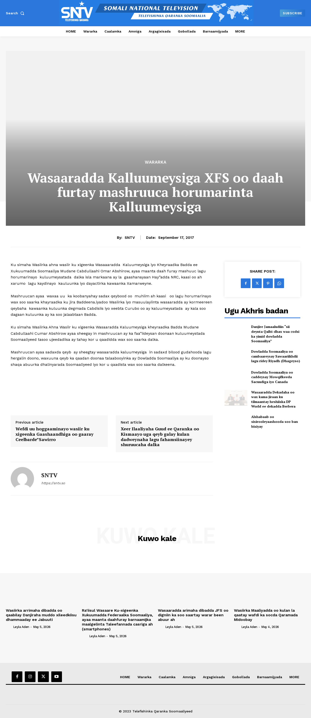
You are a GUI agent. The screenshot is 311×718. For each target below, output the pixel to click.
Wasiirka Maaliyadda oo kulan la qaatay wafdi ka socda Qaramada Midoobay (266, 615)
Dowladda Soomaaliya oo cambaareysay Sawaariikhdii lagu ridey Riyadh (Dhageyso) (275, 356)
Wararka (155, 162)
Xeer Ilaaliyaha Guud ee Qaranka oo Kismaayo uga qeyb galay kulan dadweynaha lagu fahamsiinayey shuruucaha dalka (160, 436)
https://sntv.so (53, 483)
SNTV (130, 237)
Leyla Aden (21, 627)
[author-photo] (9, 626)
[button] (16, 13)
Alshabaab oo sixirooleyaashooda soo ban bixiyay (274, 421)
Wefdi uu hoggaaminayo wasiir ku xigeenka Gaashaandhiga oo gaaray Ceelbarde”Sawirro (55, 434)
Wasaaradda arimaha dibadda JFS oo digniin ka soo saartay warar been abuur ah (193, 615)
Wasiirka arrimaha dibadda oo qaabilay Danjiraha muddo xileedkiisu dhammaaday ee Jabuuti (41, 615)
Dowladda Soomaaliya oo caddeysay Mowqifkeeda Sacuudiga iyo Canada (272, 377)
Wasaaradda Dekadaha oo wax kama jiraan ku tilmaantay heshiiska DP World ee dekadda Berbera (273, 399)
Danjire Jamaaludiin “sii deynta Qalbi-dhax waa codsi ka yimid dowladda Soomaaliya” (275, 333)
